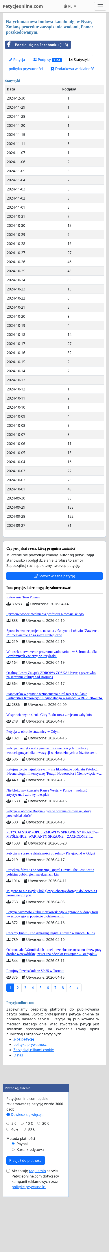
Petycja (17, 59)
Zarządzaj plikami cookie (33, 1049)
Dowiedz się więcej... (25, 1170)
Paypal (22, 1199)
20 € (45, 1178)
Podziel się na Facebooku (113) (36, 45)
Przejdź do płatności (25, 1215)
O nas (18, 1055)
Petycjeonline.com (23, 6)
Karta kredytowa (30, 1205)
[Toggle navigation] (100, 6)
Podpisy (47, 59)
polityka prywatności (26, 68)
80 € (31, 1184)
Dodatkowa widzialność (72, 68)
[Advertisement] (36, 1108)
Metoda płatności (20, 1193)
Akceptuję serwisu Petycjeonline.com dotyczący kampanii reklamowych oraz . (35, 1234)
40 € (14, 1184)
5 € (13, 1178)
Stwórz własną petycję (54, 576)
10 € (29, 1178)
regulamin (37, 1226)
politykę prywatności (29, 1242)
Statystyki (79, 59)
